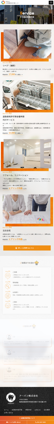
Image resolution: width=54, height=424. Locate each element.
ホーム (6, 410)
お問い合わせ (8, 412)
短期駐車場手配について (28, 418)
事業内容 (28, 410)
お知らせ (38, 410)
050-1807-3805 (40, 422)
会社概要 (47, 410)
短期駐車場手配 (17, 410)
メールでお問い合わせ (14, 422)
